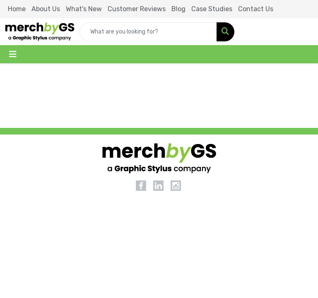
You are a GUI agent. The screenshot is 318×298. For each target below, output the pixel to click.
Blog (178, 9)
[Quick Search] (148, 31)
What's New (84, 9)
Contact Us (255, 9)
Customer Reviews (137, 9)
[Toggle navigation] (13, 54)
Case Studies (211, 9)
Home (17, 9)
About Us (45, 9)
